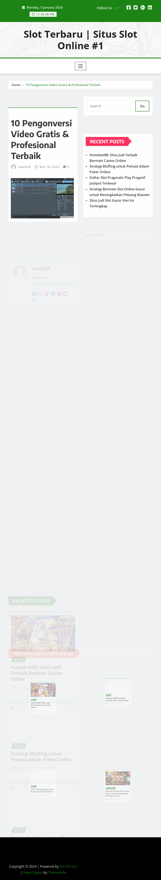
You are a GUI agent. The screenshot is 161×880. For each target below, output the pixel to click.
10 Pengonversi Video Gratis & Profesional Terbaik (63, 86)
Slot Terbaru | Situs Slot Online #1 (80, 39)
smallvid (24, 182)
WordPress (68, 866)
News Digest (33, 872)
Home (16, 86)
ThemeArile (57, 872)
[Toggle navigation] (80, 66)
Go (142, 108)
